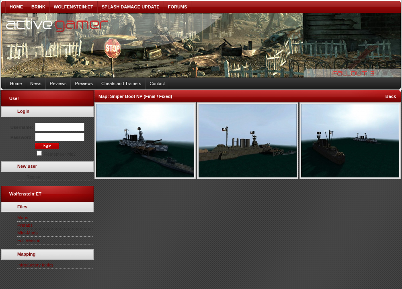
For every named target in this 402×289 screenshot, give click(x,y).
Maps (22, 217)
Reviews (58, 83)
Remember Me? (56, 154)
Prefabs (25, 225)
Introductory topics (35, 265)
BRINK (38, 6)
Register (35, 177)
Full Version (28, 240)
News (35, 83)
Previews (84, 83)
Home (16, 83)
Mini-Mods (27, 232)
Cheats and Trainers (121, 83)
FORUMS (177, 6)
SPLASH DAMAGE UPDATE (131, 6)
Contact (157, 83)
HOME (16, 6)
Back (391, 96)
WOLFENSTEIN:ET (73, 6)
